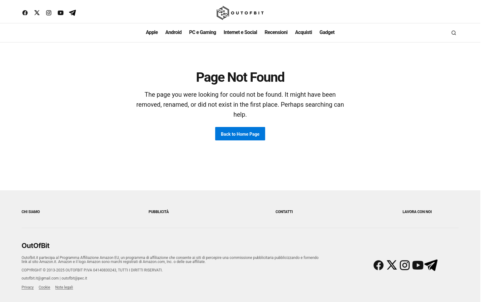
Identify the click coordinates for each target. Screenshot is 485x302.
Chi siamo (31, 212)
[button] (454, 32)
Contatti (284, 212)
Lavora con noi (417, 212)
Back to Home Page (240, 134)
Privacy (28, 287)
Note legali (64, 287)
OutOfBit (35, 245)
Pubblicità (159, 212)
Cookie (44, 287)
